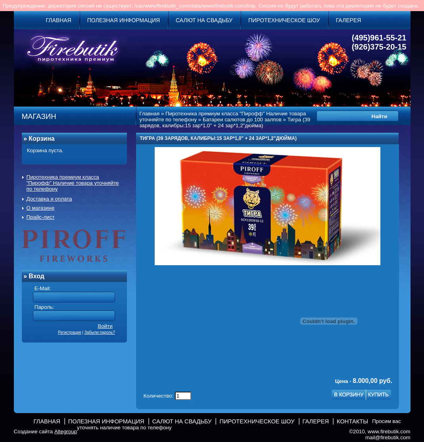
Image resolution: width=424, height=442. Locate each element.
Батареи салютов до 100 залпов (242, 119)
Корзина (41, 138)
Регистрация (69, 332)
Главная (58, 20)
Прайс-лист (41, 217)
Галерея (348, 20)
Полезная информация (123, 20)
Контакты (352, 421)
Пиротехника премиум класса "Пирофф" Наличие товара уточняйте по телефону (73, 183)
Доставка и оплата (49, 199)
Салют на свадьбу (204, 20)
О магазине (41, 208)
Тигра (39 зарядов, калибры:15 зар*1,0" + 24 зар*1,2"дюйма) (225, 122)
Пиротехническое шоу (284, 20)
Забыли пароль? (99, 332)
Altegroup (65, 431)
